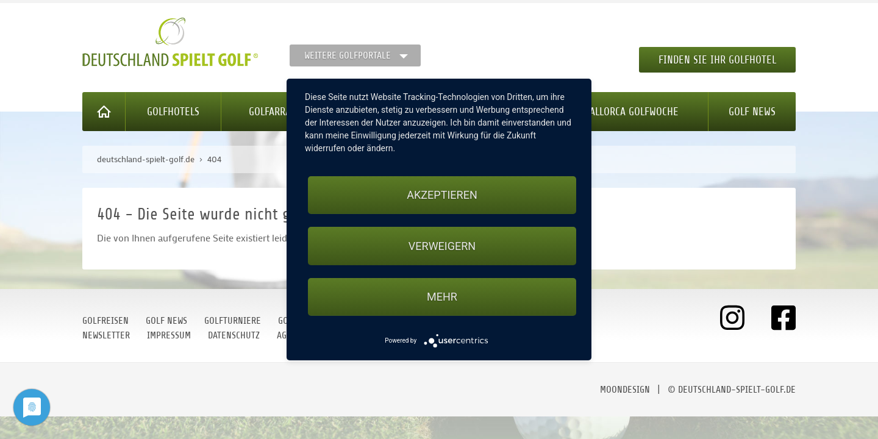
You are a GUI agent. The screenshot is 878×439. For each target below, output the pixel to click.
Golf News (752, 111)
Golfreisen (105, 320)
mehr (442, 296)
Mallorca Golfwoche (631, 111)
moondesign (625, 389)
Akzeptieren (442, 194)
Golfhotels (173, 111)
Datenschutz (234, 335)
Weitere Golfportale (347, 55)
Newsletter (106, 335)
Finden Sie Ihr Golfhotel (717, 60)
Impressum (169, 335)
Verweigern (442, 246)
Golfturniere (232, 320)
